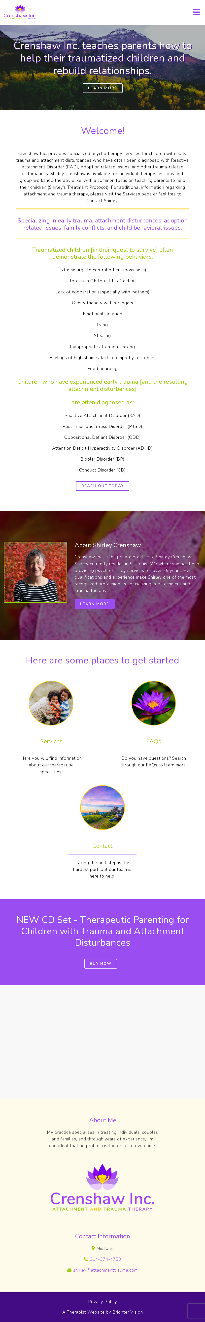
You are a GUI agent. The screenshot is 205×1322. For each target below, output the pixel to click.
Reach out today (102, 485)
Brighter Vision (127, 1312)
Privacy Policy (102, 1302)
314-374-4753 (105, 1259)
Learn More (102, 88)
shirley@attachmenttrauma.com (105, 1270)
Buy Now (101, 963)
